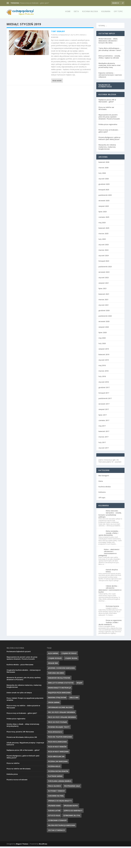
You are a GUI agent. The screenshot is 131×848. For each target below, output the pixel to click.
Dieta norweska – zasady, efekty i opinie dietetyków (109, 535)
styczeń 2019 (104, 361)
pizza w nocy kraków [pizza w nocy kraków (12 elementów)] (57, 748)
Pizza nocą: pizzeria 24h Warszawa (20, 733)
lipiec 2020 (103, 334)
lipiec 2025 (103, 213)
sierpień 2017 (104, 411)
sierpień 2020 (104, 328)
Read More (57, 82)
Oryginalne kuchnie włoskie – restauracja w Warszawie (23, 673)
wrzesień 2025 (104, 202)
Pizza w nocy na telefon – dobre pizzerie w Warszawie (23, 708)
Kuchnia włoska (90, 13)
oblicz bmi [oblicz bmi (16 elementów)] (74, 699)
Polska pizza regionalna (108, 126)
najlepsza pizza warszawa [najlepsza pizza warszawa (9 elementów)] (59, 694)
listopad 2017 (104, 394)
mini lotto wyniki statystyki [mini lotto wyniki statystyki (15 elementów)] (60, 684)
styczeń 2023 (104, 279)
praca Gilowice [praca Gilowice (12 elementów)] (54, 787)
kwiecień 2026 (104, 164)
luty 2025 (102, 241)
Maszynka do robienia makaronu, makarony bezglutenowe (107, 148)
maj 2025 (102, 224)
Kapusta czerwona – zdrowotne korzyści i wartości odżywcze (110, 76)
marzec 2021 (103, 301)
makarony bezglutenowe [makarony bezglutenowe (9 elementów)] (59, 679)
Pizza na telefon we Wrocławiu (106, 110)
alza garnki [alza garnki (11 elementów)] (53, 655)
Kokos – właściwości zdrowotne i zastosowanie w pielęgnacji (109, 554)
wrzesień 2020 (104, 323)
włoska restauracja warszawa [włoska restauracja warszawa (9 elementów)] (61, 827)
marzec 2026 (103, 169)
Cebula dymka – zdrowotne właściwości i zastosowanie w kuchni (110, 590)
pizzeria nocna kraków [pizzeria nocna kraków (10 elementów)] (58, 773)
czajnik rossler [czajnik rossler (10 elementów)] (55, 660)
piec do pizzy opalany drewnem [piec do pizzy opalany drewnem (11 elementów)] (61, 714)
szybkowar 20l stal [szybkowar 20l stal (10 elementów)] (71, 817)
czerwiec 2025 (104, 219)
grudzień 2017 (104, 389)
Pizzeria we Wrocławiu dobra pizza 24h (22, 739)
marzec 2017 (103, 438)
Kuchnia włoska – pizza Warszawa (20, 666)
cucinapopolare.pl (64, 36)
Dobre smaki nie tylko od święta (19, 694)
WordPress (43, 845)
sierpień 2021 (104, 284)
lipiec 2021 (103, 290)
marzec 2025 (103, 235)
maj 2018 (102, 367)
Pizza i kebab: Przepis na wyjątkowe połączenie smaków (25, 701)
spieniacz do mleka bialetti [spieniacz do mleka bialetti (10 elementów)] (60, 802)
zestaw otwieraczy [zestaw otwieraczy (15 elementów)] (56, 832)
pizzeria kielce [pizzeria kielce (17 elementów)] (54, 768)
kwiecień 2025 (104, 230)
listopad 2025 (104, 191)
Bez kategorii (104, 477)
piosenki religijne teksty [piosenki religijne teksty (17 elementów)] (58, 728)
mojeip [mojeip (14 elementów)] (79, 684)
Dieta (76, 13)
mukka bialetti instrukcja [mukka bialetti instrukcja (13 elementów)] (59, 689)
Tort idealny (58, 33)
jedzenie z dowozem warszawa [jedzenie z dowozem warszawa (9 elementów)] (61, 670)
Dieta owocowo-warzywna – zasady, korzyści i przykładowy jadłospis (110, 515)
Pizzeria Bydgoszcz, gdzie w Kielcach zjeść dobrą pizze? (109, 140)
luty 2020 (102, 345)
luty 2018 (102, 378)
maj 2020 (102, 339)
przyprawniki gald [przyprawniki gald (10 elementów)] (72, 787)
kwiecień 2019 (104, 356)
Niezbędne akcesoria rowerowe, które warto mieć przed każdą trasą (110, 67)
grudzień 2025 (104, 186)
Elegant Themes (22, 845)
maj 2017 (102, 427)
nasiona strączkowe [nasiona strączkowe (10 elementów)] (57, 699)
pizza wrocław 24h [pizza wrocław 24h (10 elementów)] (56, 758)
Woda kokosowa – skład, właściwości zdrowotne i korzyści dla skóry (108, 42)
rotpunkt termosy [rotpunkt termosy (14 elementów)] (56, 792)
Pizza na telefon (13, 765)
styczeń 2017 (104, 449)
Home (67, 13)
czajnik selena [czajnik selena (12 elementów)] (71, 660)
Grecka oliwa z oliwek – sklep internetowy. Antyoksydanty (23, 727)
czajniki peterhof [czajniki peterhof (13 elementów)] (69, 655)
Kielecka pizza (12, 776)
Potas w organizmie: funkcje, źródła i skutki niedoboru (110, 624)
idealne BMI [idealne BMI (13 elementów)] (53, 665)
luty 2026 (102, 175)
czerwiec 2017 (104, 422)
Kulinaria (105, 13)
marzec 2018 (103, 372)
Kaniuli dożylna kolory (112, 572)
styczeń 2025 (104, 246)
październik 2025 (105, 197)
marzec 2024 (103, 252)
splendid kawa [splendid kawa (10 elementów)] (54, 807)
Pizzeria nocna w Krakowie (17, 781)
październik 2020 (105, 317)
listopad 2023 (104, 262)
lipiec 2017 (103, 416)
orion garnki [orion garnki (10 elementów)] (54, 704)
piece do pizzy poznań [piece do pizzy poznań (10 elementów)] (57, 724)
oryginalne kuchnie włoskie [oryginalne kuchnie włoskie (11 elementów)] (60, 709)
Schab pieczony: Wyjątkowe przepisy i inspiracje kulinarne (25, 745)
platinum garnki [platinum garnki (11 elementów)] (55, 778)
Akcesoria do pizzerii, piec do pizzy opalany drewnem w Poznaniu (24, 680)
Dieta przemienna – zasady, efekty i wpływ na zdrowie (109, 58)
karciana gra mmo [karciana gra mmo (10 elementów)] (56, 674)
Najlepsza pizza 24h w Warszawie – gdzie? (107, 102)
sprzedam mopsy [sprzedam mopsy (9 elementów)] (71, 807)
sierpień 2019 (104, 350)
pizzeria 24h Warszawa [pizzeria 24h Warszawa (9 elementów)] (58, 763)
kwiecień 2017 (104, 433)
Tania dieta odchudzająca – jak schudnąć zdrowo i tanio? (110, 51)
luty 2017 (102, 444)
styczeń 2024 (104, 257)
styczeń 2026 (104, 180)
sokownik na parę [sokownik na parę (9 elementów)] (56, 797)
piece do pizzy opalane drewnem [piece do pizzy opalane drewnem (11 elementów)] (62, 719)
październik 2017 (105, 400)
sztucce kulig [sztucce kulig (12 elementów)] (54, 817)
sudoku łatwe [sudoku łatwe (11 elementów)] (54, 812)
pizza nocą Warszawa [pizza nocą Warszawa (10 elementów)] (57, 743)
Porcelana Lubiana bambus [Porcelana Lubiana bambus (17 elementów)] (59, 783)
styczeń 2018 (104, 383)
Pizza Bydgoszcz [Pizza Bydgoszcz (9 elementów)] (55, 733)
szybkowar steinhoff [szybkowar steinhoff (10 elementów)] (57, 822)
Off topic (118, 13)
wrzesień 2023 (104, 274)
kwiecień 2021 (104, 296)
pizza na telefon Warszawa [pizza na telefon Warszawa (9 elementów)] (60, 738)
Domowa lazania (112, 608)
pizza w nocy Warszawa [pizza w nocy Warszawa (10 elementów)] (58, 753)
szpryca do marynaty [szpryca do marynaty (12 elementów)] (73, 812)
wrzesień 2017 (104, 405)
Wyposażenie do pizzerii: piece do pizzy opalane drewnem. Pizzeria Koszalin (109, 118)
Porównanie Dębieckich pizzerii (19, 653)
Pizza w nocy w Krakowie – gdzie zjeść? (34, 3)
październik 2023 (105, 268)
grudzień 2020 (104, 312)
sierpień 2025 (104, 208)
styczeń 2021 (104, 306)
